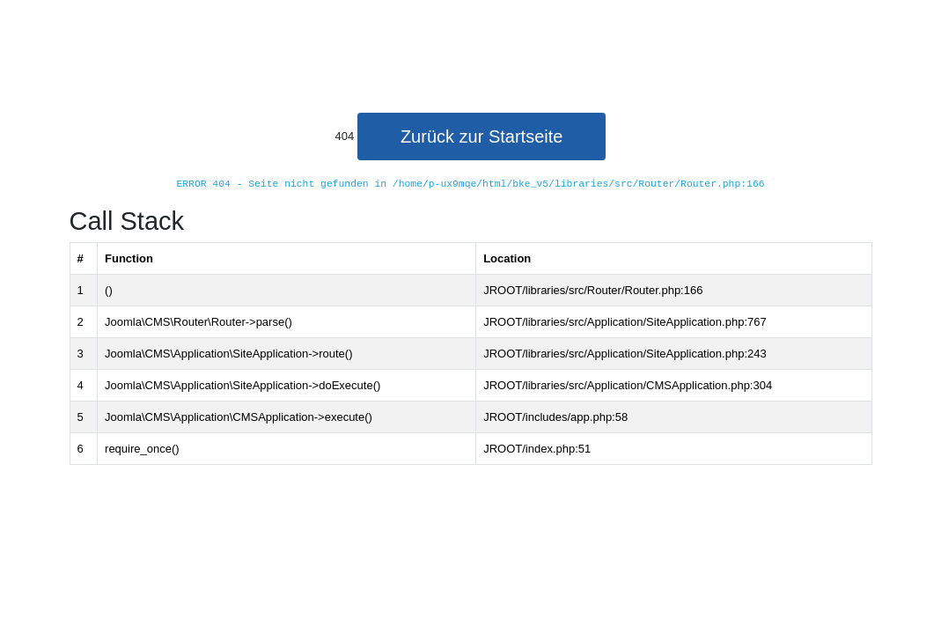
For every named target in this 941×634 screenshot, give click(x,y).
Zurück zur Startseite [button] (482, 136)
